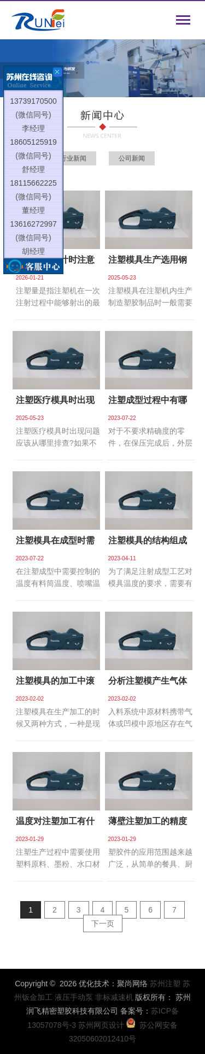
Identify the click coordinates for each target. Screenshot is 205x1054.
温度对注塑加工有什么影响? (55, 824)
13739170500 (33, 103)
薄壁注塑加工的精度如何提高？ (147, 824)
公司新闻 (132, 158)
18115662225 (33, 185)
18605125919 (33, 144)
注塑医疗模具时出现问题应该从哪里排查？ (55, 403)
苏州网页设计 (101, 1025)
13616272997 (33, 226)
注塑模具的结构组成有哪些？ (147, 544)
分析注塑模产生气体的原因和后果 (147, 684)
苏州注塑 (165, 983)
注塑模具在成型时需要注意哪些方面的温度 (55, 544)
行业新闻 (73, 158)
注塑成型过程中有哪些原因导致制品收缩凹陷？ (147, 403)
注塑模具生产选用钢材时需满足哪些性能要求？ (147, 263)
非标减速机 (114, 997)
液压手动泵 (74, 997)
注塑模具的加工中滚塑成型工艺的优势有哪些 (55, 684)
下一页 (102, 923)
